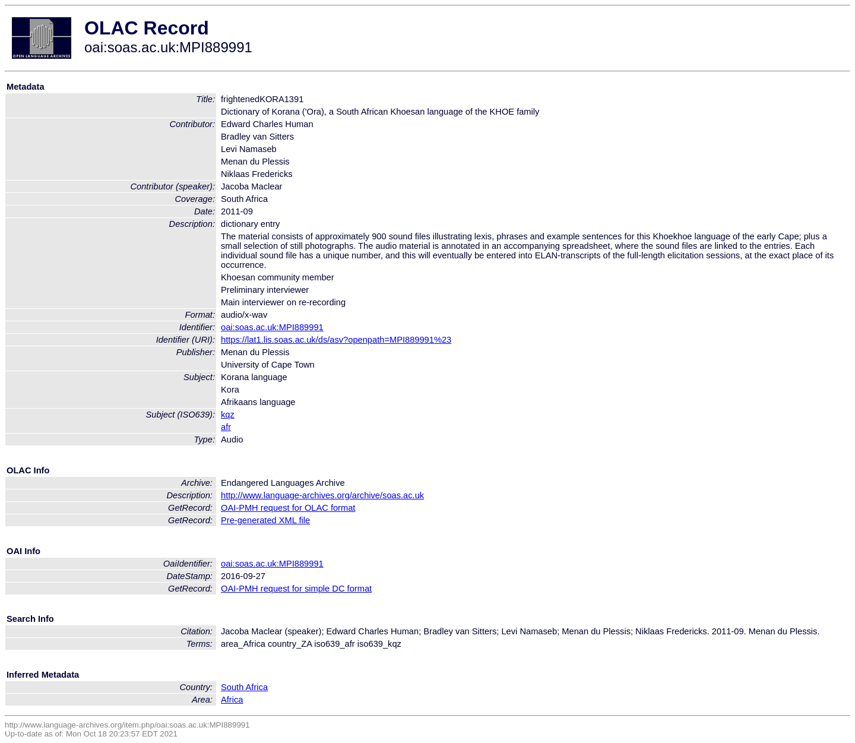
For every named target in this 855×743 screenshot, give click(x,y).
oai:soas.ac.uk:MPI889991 (272, 327)
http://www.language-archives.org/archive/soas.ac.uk (322, 495)
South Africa (244, 687)
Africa (232, 699)
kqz (228, 414)
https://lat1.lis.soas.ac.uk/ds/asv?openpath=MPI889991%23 (336, 339)
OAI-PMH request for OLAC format (288, 508)
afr (226, 427)
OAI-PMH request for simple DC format (296, 588)
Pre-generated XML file (265, 520)
